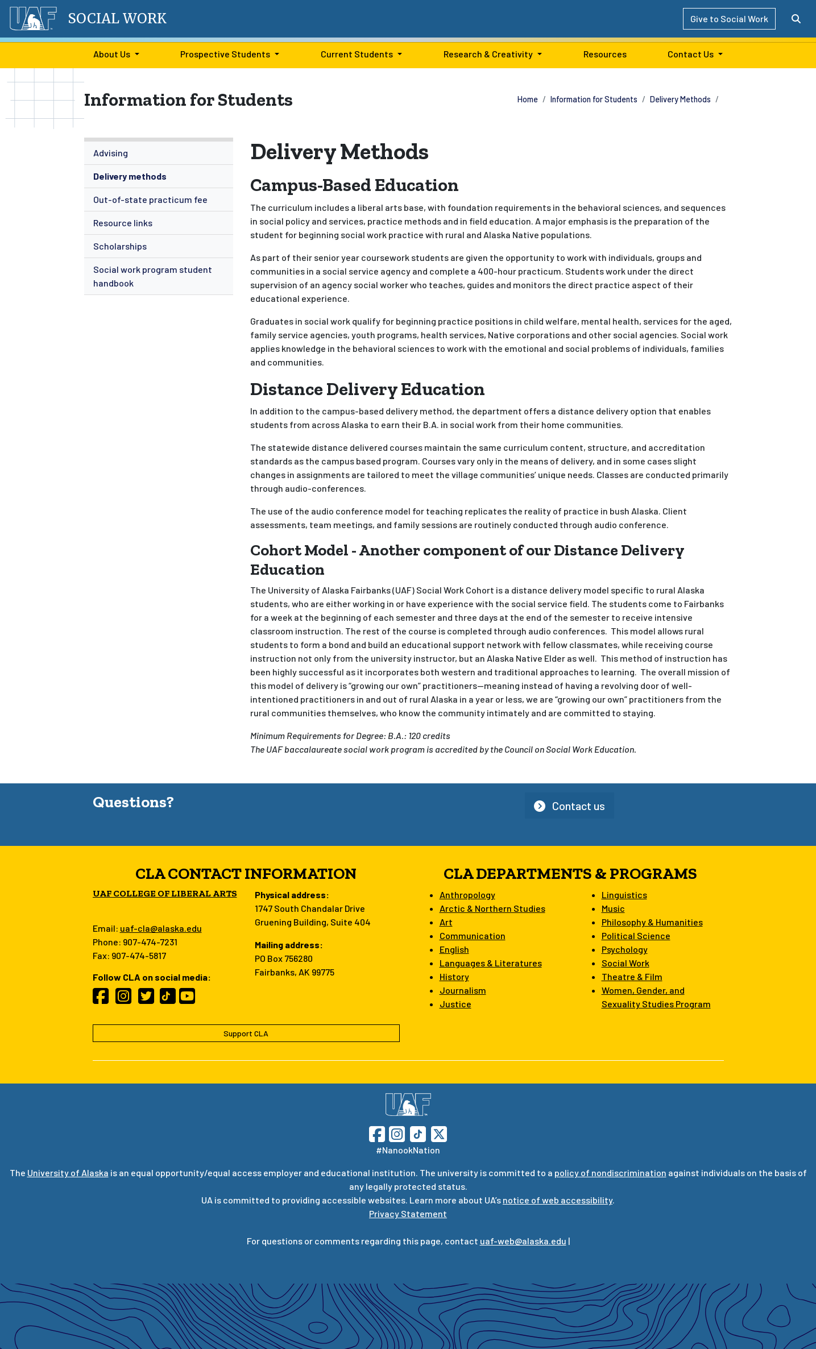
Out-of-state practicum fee (150, 199)
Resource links (122, 222)
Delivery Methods (680, 99)
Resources (603, 53)
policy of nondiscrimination (610, 1172)
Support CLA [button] (245, 1033)
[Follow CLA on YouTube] (190, 999)
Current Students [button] (357, 53)
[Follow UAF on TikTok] (418, 1132)
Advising (110, 152)
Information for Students (593, 99)
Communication (473, 935)
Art (446, 921)
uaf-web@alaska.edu (523, 1240)
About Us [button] (111, 53)
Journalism (463, 990)
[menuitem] (159, 153)
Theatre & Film (632, 976)
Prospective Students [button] (225, 53)
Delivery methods (130, 176)
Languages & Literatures (491, 962)
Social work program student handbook (152, 276)
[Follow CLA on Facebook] (104, 999)
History (454, 976)
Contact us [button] (569, 805)
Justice (455, 1003)
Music (613, 908)
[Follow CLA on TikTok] (170, 999)
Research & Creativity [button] (488, 53)
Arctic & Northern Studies (492, 908)
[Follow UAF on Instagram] (396, 1132)
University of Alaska (68, 1172)
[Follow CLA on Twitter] (149, 999)
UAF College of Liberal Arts (165, 893)
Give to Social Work (729, 18)
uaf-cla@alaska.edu (161, 928)
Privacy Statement (408, 1213)
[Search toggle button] (796, 19)
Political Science (636, 935)
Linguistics (624, 894)
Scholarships (120, 245)
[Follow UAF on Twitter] (439, 1132)
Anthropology (467, 894)
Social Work (625, 962)
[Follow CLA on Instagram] (126, 999)
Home (527, 99)
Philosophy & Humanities (652, 921)
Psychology (625, 949)
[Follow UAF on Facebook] (377, 1132)
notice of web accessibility (557, 1199)
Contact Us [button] (691, 53)
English (454, 949)
